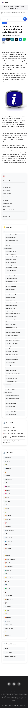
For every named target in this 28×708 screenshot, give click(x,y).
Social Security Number (11, 414)
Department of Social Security (12, 395)
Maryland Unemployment (11, 311)
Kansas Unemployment (11, 300)
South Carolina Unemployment (12, 356)
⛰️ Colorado (8, 475)
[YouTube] (19, 684)
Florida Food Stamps (10, 387)
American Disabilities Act (11, 234)
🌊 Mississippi (8, 541)
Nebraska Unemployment (11, 327)
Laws (5, 232)
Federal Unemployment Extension (13, 256)
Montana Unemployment (11, 324)
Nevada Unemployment (11, 329)
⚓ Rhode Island (9, 595)
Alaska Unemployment (11, 265)
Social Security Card (10, 406)
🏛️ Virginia (7, 621)
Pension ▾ (16, 8)
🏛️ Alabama (8, 457)
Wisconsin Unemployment (11, 378)
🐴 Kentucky (8, 515)
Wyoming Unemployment (11, 381)
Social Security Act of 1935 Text (13, 243)
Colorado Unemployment (11, 278)
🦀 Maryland (8, 526)
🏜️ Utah (7, 613)
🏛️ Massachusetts (9, 530)
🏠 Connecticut (9, 479)
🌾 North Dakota (9, 577)
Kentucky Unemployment (11, 302)
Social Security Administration (12, 398)
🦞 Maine (7, 523)
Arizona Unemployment (11, 270)
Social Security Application (12, 401)
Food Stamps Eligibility (11, 389)
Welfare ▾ (11, 6)
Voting (4, 213)
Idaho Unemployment (10, 289)
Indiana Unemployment (11, 294)
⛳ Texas (7, 610)
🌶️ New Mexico (9, 566)
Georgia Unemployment (11, 283)
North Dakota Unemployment (12, 343)
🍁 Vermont (8, 617)
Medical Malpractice (10, 656)
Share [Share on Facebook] (3, 39)
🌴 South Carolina (9, 599)
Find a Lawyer (8, 652)
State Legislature (7, 193)
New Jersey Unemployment (12, 335)
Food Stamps (7, 384)
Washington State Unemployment (13, 373)
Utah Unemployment (10, 365)
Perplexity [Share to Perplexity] (12, 39)
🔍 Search (25, 19)
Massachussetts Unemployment (13, 313)
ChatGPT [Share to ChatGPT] (7, 39)
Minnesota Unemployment (11, 319)
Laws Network (7, 35)
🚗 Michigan (8, 533)
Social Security (6, 190)
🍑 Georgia (8, 490)
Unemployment (6, 216)
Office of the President (8, 209)
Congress (5, 200)
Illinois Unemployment (10, 292)
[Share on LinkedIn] (20, 39)
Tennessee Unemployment (12, 359)
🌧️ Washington (9, 624)
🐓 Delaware (8, 483)
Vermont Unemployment (11, 367)
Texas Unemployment (10, 362)
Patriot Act (8, 245)
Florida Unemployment (11, 286)
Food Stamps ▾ (17, 6)
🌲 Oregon (7, 588)
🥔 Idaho (7, 497)
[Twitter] (14, 684)
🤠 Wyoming (8, 635)
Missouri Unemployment (11, 321)
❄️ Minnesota (8, 537)
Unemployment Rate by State (10, 184)
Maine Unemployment (10, 308)
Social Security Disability (11, 411)
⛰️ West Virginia (9, 628)
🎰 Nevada (7, 555)
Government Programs (8, 180)
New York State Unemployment (12, 340)
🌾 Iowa (7, 508)
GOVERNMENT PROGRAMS (10, 10)
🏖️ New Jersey (9, 563)
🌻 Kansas (7, 512)
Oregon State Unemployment (12, 348)
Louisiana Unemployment (11, 305)
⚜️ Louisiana (8, 519)
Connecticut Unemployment (12, 275)
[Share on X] (16, 39)
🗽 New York (8, 570)
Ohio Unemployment (10, 346)
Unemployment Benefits (11, 259)
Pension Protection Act (11, 237)
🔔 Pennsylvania (9, 592)
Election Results (7, 197)
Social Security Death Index (12, 409)
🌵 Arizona (7, 464)
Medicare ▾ (22, 6)
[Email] (3, 42)
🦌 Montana (8, 548)
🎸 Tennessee (8, 606)
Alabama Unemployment (11, 262)
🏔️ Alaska (7, 461)
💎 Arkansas (8, 468)
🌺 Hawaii (7, 493)
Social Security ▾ (6, 6)
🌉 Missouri (8, 544)
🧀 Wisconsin (8, 632)
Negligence (8, 659)
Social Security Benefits (11, 403)
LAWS (2, 10)
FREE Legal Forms (9, 649)
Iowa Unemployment (10, 297)
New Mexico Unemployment (12, 338)
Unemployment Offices (11, 251)
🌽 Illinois (7, 501)
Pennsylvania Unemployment (12, 351)
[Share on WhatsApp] (24, 39)
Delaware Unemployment (11, 281)
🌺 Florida (7, 486)
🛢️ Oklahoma (8, 584)
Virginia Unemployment (11, 370)
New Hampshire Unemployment (13, 332)
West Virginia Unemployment (12, 375)
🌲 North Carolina (9, 573)
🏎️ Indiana (7, 504)
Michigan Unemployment (11, 316)
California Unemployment (11, 273)
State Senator (6, 206)
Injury (4, 23)
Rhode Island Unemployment (12, 354)
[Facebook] (9, 684)
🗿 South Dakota (9, 603)
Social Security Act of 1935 (12, 240)
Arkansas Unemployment (11, 267)
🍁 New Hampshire (10, 559)
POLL (18, 10)
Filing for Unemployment (11, 254)
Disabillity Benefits (7, 203)
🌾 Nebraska (8, 552)
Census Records (7, 187)
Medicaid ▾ (12, 8)
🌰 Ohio (7, 581)
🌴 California (8, 472)
